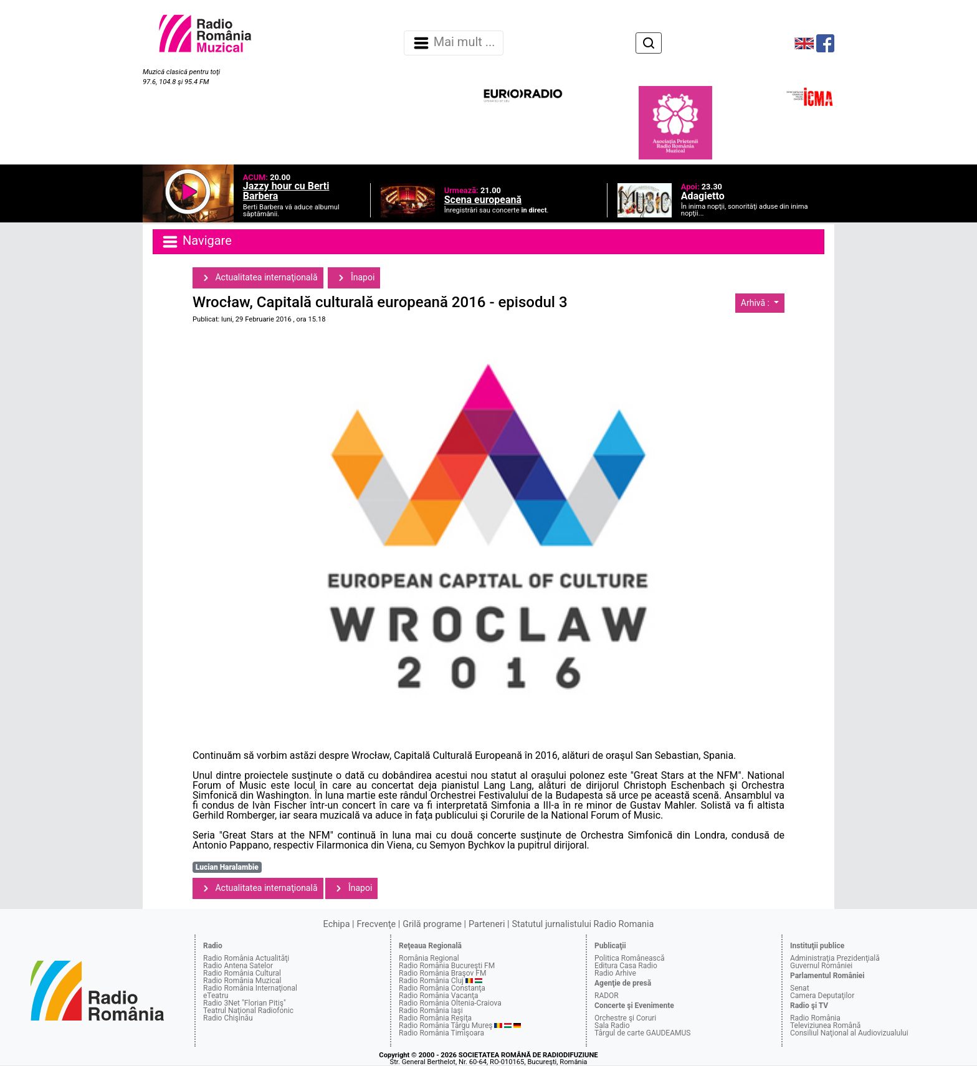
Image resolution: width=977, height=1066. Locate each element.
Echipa (336, 924)
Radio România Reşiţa (435, 1018)
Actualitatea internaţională (258, 277)
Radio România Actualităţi (246, 958)
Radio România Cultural (242, 973)
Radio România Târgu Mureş (445, 1025)
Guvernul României (821, 965)
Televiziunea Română (825, 1025)
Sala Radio (612, 1025)
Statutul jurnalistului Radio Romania (583, 924)
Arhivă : (756, 303)
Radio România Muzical (242, 980)
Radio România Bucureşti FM (447, 965)
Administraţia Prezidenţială (835, 958)
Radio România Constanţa (442, 988)
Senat (799, 988)
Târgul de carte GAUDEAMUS (642, 1033)
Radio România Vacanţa (439, 995)
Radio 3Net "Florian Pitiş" (244, 1003)
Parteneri (487, 924)
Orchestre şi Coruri (625, 1018)
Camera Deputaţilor (822, 995)
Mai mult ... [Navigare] (453, 43)
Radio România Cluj (431, 980)
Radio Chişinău (228, 1018)
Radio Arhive (615, 973)
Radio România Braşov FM (442, 973)
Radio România (815, 1018)
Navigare (196, 241)
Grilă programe (432, 924)
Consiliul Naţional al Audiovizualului (849, 1033)
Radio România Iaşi (431, 1010)
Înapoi (353, 277)
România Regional (429, 958)
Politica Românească (629, 958)
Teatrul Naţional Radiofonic (248, 1010)
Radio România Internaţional (250, 988)
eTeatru (215, 995)
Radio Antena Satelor (238, 965)
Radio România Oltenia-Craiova (450, 1003)
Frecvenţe (376, 924)
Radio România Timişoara (441, 1033)
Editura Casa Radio (625, 965)
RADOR (606, 995)
